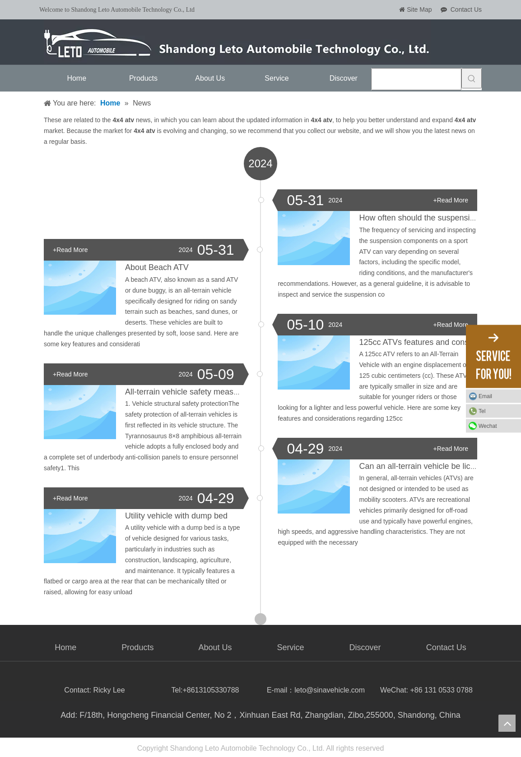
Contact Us (466, 9)
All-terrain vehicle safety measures (187, 391)
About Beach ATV (157, 267)
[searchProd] (416, 79)
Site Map (419, 9)
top (507, 723)
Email (485, 396)
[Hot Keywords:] (471, 78)
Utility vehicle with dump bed (176, 515)
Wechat (488, 425)
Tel (482, 411)
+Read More (450, 200)
